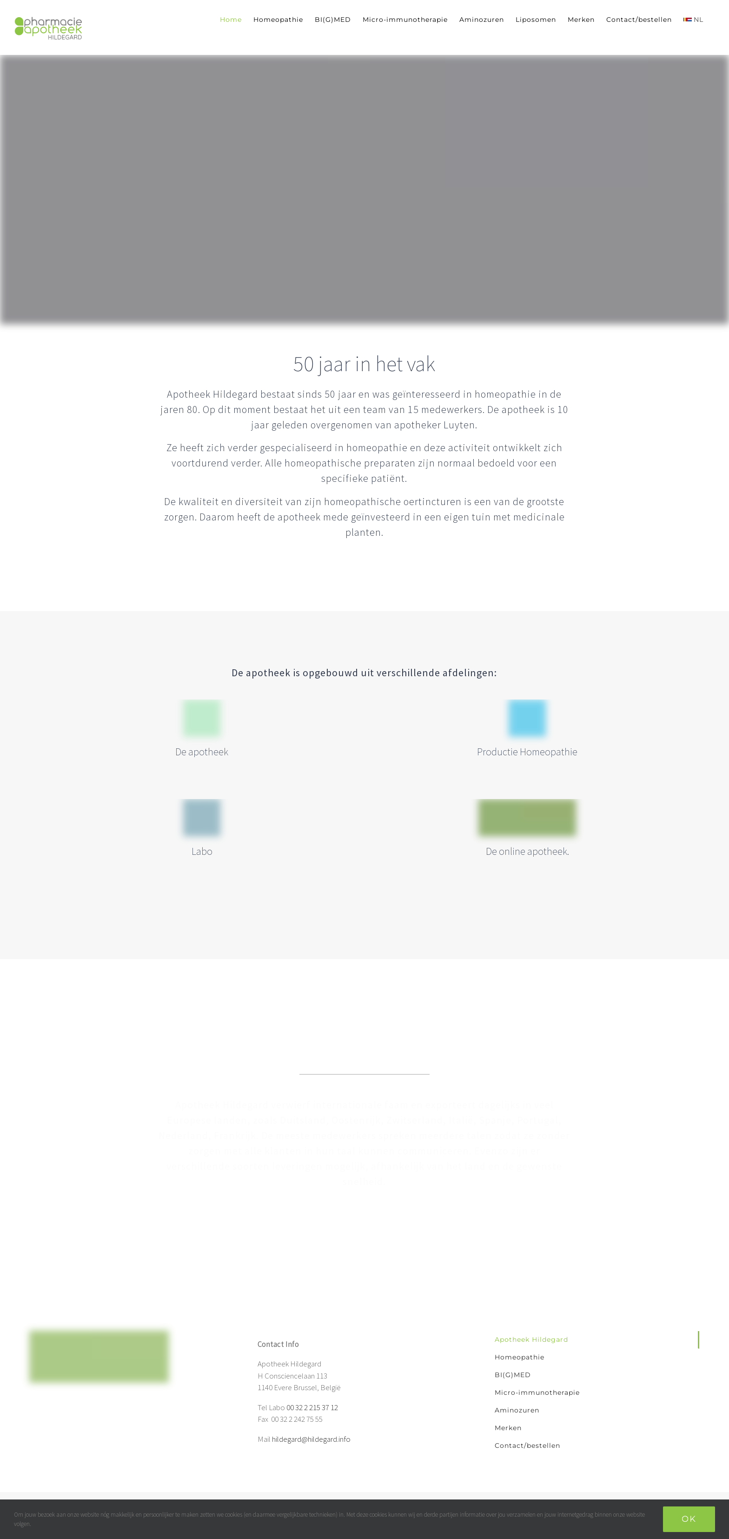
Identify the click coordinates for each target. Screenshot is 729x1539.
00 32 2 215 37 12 (312, 1407)
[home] (99, 1336)
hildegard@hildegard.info (311, 1439)
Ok (689, 1519)
